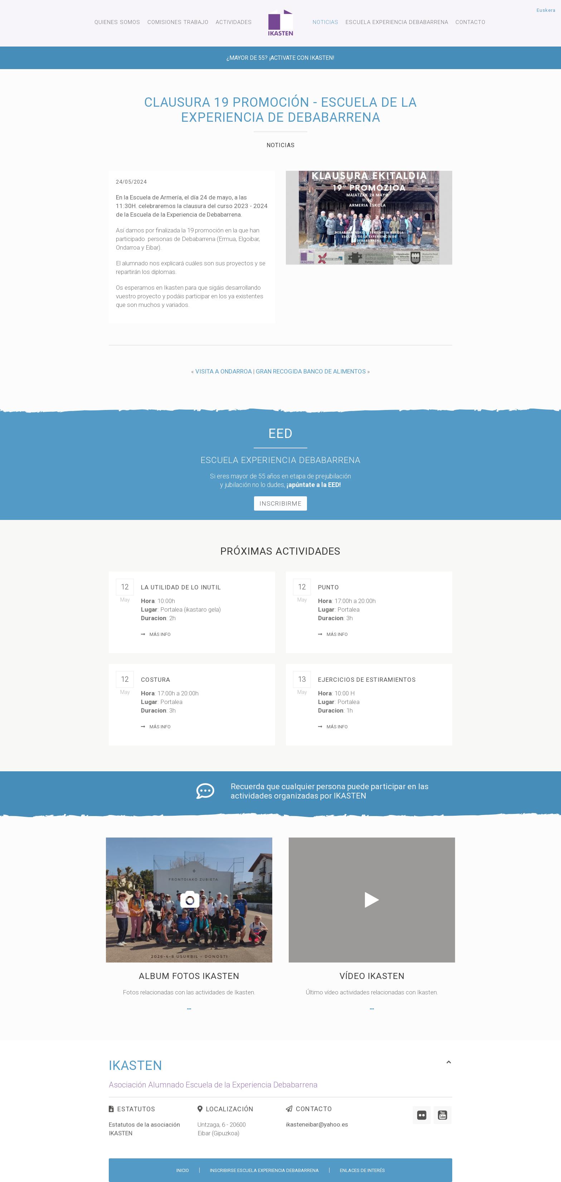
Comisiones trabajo (178, 22)
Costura (155, 679)
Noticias (325, 22)
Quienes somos (117, 22)
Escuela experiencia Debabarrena (397, 22)
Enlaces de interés (362, 1170)
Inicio (182, 1170)
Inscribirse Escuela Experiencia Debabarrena (264, 1170)
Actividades (234, 22)
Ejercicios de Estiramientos (367, 679)
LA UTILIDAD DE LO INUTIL (181, 587)
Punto (328, 587)
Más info (156, 634)
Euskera (546, 10)
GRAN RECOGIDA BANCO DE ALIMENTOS (311, 371)
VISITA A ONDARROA (223, 371)
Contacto (470, 22)
